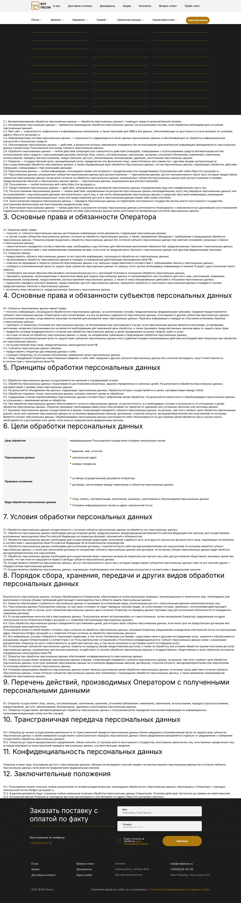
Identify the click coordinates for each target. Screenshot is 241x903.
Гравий (101, 19)
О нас (56, 5)
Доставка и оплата (80, 5)
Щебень (56, 19)
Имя (124, 809)
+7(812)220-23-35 (41, 843)
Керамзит (79, 19)
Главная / (37, 29)
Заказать (182, 841)
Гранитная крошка (129, 19)
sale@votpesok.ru (181, 863)
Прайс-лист (192, 5)
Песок (35, 19)
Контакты (145, 5)
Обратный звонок (198, 20)
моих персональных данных (136, 842)
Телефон (127, 824)
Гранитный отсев (163, 19)
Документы (107, 5)
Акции (127, 5)
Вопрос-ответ (168, 5)
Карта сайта (84, 875)
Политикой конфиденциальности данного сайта (180, 889)
